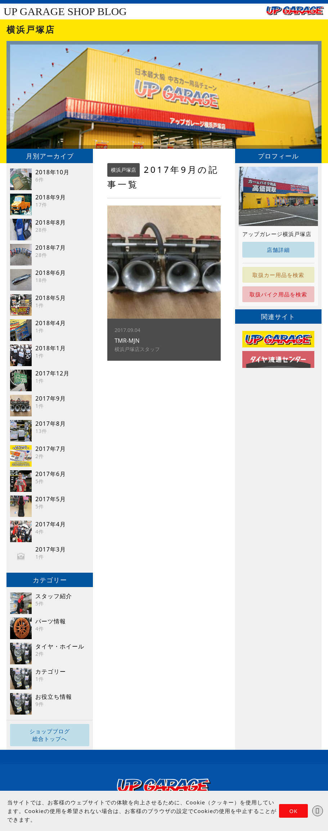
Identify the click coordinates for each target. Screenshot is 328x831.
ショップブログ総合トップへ (50, 735)
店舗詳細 (278, 249)
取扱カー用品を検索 (278, 274)
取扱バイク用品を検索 (278, 294)
